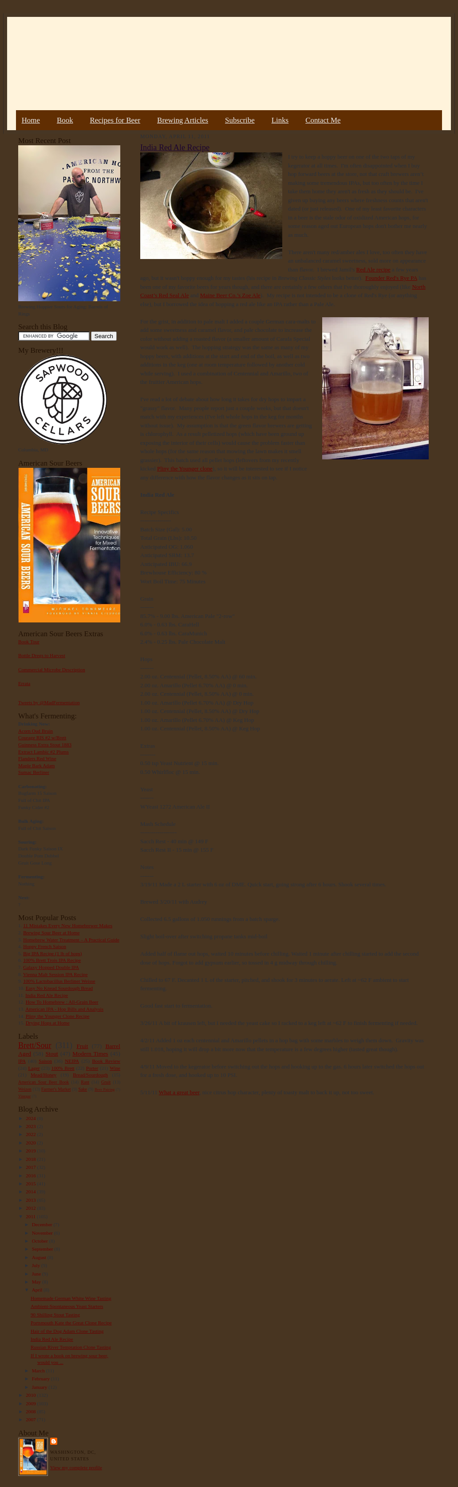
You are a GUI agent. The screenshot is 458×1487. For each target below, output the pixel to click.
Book (65, 120)
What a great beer (179, 1092)
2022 (31, 1134)
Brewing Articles (182, 120)
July (36, 1265)
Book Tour (28, 641)
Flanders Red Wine (37, 758)
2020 (31, 1142)
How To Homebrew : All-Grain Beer (62, 1002)
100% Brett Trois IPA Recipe (52, 960)
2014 (31, 1191)
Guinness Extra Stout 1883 (44, 744)
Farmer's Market (56, 1089)
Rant (85, 1082)
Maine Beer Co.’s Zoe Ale (230, 295)
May (37, 1281)
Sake (83, 1089)
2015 (31, 1183)
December (43, 1224)
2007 (31, 1419)
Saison (45, 1061)
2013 (31, 1200)
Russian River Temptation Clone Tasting (71, 1347)
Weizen (25, 1089)
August (39, 1257)
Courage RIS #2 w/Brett (42, 737)
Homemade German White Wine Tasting (71, 1298)
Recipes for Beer (115, 120)
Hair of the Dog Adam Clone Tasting (67, 1331)
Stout (52, 1053)
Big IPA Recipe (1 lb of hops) (52, 953)
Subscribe (240, 120)
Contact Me (322, 120)
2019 (31, 1150)
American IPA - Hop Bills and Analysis (64, 1009)
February (41, 1378)
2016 (31, 1175)
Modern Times (90, 1053)
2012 (31, 1208)
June (37, 1273)
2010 (31, 1395)
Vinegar (24, 1096)
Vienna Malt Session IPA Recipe (55, 974)
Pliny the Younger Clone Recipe (58, 1016)
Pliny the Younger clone (185, 468)
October (40, 1241)
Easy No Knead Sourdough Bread (59, 988)
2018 (31, 1159)
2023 (31, 1126)
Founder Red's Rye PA (391, 278)
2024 (31, 1118)
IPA (22, 1061)
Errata (24, 683)
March (39, 1370)
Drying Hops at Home (48, 1022)
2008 (31, 1411)
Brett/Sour (34, 1045)
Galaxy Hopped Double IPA (51, 967)
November (43, 1233)
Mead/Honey (43, 1074)
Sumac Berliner (33, 772)
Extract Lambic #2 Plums (43, 751)
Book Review (106, 1061)
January (40, 1387)
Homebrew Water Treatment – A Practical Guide (71, 939)
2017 (31, 1167)
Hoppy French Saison (44, 946)
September (43, 1249)
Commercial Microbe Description (51, 669)
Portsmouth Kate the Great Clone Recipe (71, 1322)
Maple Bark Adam (36, 765)
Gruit (106, 1082)
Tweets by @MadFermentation (49, 702)
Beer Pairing (104, 1089)
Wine (115, 1068)
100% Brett (63, 1068)
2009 (31, 1403)
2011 (31, 1216)
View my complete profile (76, 1467)
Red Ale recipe (373, 269)
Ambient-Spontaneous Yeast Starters (67, 1306)
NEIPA (72, 1061)
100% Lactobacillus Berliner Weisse (59, 981)
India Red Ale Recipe (46, 995)
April (37, 1289)
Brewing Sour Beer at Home (51, 932)
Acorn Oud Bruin (35, 731)
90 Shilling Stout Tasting (55, 1314)
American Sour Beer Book (43, 1082)
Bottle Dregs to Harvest (41, 655)
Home (31, 120)
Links (280, 120)
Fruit (82, 1046)
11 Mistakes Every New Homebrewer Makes (67, 925)
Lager (33, 1068)
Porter (92, 1068)
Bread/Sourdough (90, 1074)
